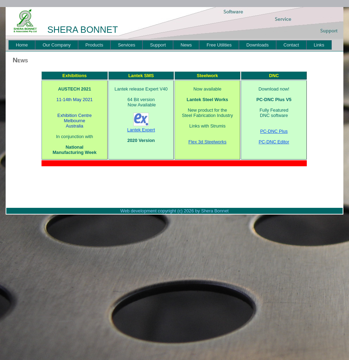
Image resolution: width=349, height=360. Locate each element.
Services (126, 45)
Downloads (257, 45)
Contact (291, 45)
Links (319, 45)
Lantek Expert (141, 129)
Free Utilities (219, 45)
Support (158, 45)
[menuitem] (21, 45)
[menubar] (170, 45)
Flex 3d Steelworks (207, 141)
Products (94, 45)
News (186, 45)
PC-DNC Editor (274, 141)
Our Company (57, 45)
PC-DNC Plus (273, 131)
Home (22, 45)
